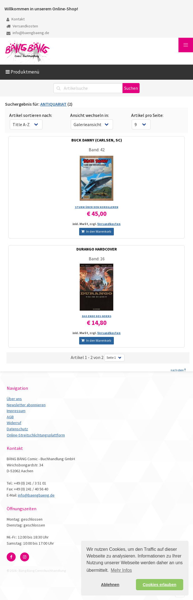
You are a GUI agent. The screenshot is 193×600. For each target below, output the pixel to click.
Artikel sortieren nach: (30, 115)
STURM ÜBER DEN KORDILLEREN (96, 207)
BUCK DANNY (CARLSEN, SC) (96, 140)
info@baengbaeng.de (27, 32)
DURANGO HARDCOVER (96, 249)
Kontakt (15, 19)
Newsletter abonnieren (26, 404)
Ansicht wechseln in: (89, 115)
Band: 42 (97, 149)
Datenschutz (17, 428)
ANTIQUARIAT (53, 104)
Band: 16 (97, 258)
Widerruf (14, 422)
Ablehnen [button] (110, 584)
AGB (10, 416)
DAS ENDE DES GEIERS (96, 316)
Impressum (16, 410)
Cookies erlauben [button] (159, 584)
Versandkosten (22, 26)
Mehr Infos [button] (121, 570)
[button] (185, 45)
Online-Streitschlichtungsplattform (36, 435)
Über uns (14, 398)
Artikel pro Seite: (147, 115)
